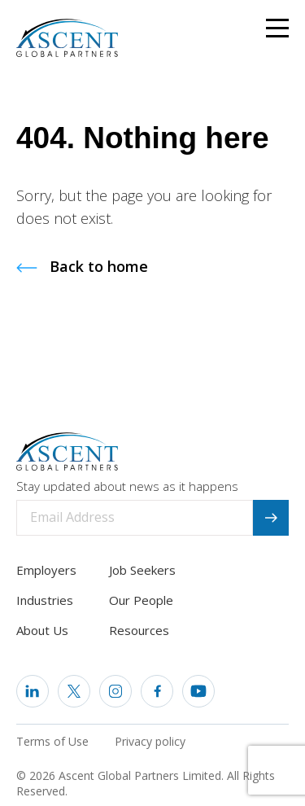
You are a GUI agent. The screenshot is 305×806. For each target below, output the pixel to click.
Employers (46, 570)
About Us (42, 630)
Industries (44, 600)
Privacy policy (150, 741)
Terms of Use (52, 741)
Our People (141, 600)
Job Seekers (142, 570)
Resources (139, 630)
